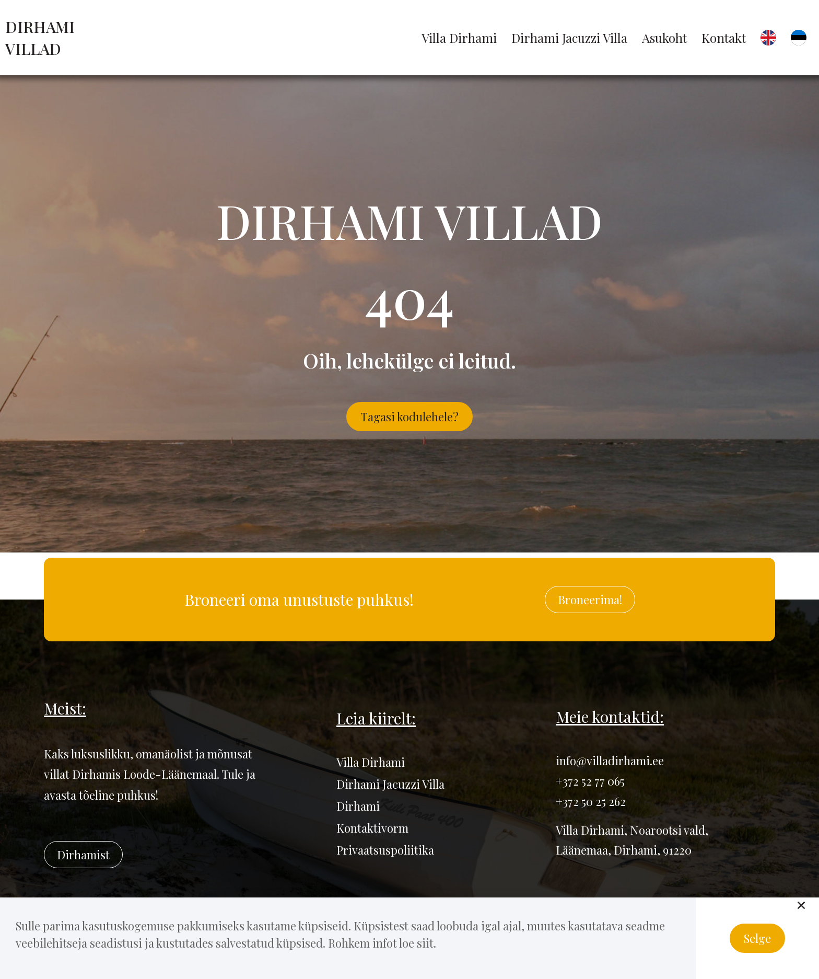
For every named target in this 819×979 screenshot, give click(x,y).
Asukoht (664, 37)
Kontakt (723, 37)
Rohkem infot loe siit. (382, 943)
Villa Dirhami (459, 37)
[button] (801, 905)
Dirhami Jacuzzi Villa (569, 37)
